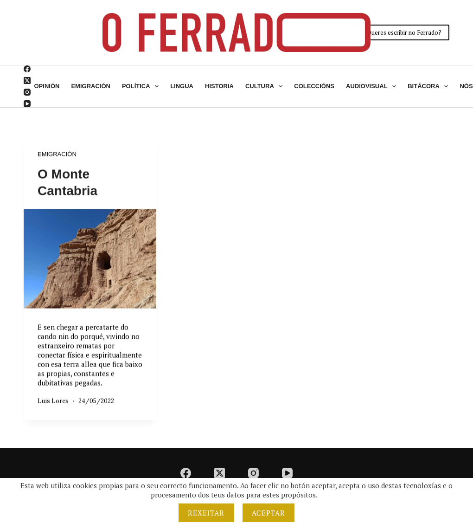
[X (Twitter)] (27, 80)
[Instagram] (27, 92)
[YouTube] (27, 103)
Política (142, 86)
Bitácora (430, 86)
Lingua (181, 86)
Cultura (265, 86)
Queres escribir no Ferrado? (404, 32)
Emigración (90, 86)
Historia (219, 86)
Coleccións (314, 86)
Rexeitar (206, 512)
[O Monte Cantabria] (90, 259)
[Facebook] (27, 68)
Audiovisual (373, 86)
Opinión (47, 86)
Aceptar (269, 512)
